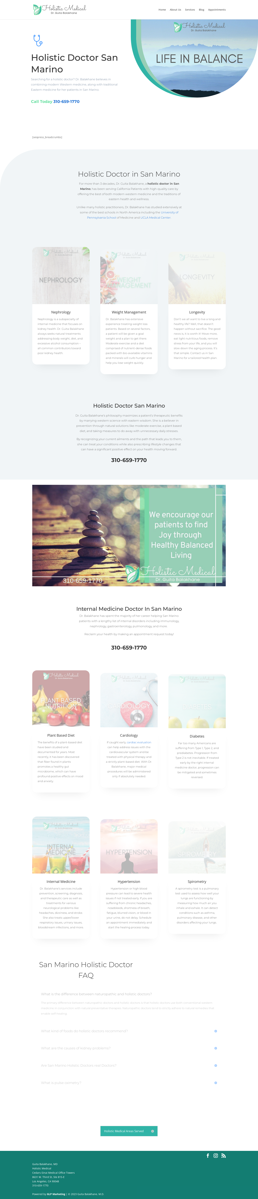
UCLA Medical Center (155, 217)
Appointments (217, 9)
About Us (175, 9)
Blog (201, 9)
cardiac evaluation (139, 742)
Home (162, 9)
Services (190, 9)
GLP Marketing (55, 1194)
